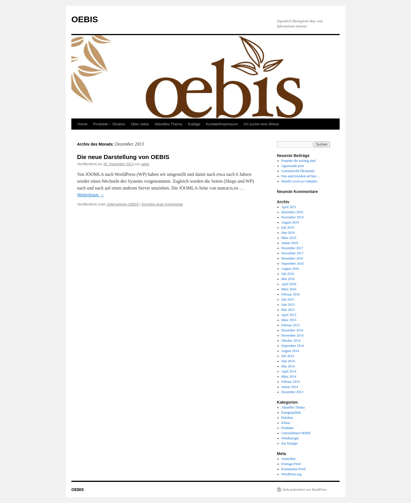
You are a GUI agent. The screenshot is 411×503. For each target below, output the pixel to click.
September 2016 (292, 263)
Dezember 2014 (292, 330)
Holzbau (287, 418)
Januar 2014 (289, 387)
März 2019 (288, 238)
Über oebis (140, 124)
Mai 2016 (288, 279)
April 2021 (288, 207)
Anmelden (288, 459)
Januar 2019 (289, 243)
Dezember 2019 (292, 212)
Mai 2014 (288, 366)
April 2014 (288, 371)
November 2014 (292, 335)
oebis (145, 164)
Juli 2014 (287, 356)
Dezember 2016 (292, 258)
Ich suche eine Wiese (261, 124)
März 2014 (288, 377)
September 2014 (292, 346)
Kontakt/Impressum (222, 124)
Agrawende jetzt (292, 166)
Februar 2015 (290, 325)
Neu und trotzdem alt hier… (300, 176)
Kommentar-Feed (293, 469)
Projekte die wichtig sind (298, 161)
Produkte (287, 428)
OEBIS (84, 19)
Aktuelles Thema (168, 124)
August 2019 (290, 222)
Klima (285, 423)
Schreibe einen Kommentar (162, 204)
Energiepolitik (291, 413)
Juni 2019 (288, 233)
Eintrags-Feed (291, 464)
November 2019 (292, 217)
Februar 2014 (290, 382)
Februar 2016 (290, 294)
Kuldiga (194, 124)
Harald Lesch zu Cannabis (299, 181)
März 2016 (288, 289)
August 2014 (290, 351)
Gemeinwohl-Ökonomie (298, 171)
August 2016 (290, 269)
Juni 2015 (288, 305)
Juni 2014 (288, 361)
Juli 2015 (287, 299)
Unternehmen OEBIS (122, 204)
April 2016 (288, 284)
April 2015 (288, 315)
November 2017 (292, 253)
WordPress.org (291, 474)
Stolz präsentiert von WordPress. (305, 490)
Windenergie (290, 438)
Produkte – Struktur (109, 124)
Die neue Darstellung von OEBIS (123, 157)
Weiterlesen (90, 194)
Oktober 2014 (290, 341)
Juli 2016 (287, 274)
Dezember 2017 (292, 248)
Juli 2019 (287, 228)
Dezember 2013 (292, 392)
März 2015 (288, 320)
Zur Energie (289, 443)
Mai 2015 (288, 310)
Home (83, 124)
